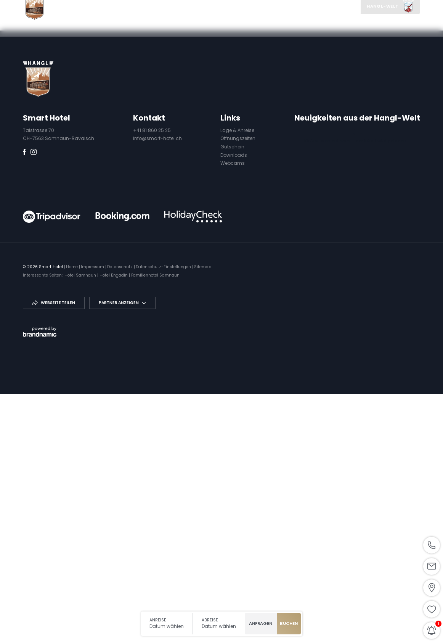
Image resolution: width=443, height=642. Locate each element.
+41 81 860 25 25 (152, 380)
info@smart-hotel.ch (157, 388)
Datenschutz (120, 516)
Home (72, 516)
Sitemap (202, 516)
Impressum (93, 516)
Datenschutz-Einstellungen (164, 516)
